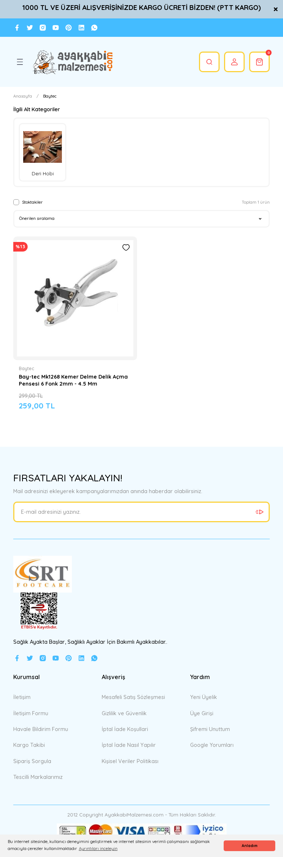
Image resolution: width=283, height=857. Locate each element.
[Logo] (72, 62)
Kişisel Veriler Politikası (130, 761)
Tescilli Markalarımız (38, 777)
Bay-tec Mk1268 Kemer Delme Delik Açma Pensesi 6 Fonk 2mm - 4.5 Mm (73, 380)
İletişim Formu (30, 713)
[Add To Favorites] (126, 247)
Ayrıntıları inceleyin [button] (98, 848)
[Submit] (259, 512)
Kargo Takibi (29, 745)
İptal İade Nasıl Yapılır (129, 745)
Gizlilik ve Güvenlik (124, 713)
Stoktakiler (32, 202)
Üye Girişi (201, 713)
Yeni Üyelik (203, 697)
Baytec (49, 96)
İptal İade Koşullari (125, 729)
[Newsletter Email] (141, 512)
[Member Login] (234, 62)
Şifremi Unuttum (210, 729)
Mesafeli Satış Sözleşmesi (133, 697)
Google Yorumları (212, 745)
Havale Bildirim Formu (40, 729)
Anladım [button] (250, 845)
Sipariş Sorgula (32, 761)
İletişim (22, 697)
